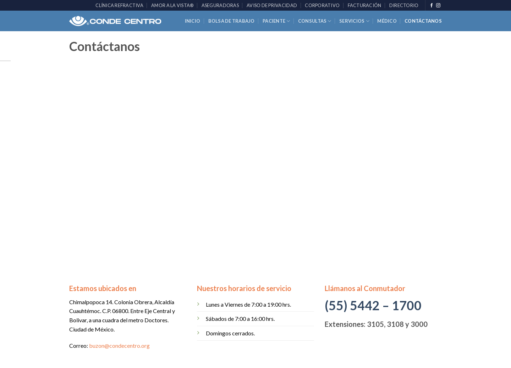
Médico (387, 21)
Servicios (354, 21)
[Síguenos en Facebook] (431, 5)
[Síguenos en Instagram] (438, 5)
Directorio (404, 5)
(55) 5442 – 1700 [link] (373, 305)
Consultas (314, 21)
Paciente (276, 21)
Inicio (192, 21)
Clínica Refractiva (119, 5)
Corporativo (322, 5)
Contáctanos (423, 21)
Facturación (364, 5)
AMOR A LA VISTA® (172, 5)
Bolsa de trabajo (231, 21)
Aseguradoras (220, 5)
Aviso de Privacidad (272, 5)
